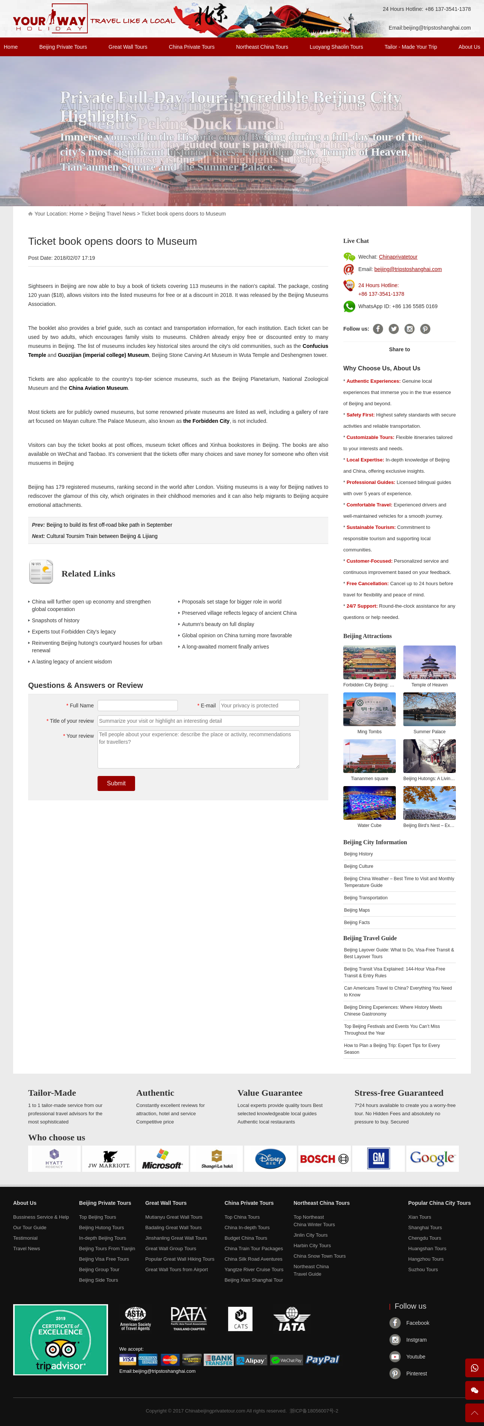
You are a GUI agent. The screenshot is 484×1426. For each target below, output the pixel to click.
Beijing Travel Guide (370, 938)
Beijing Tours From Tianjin (107, 1248)
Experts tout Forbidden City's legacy (74, 632)
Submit (116, 783)
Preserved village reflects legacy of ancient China (239, 613)
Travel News (26, 1248)
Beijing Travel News (112, 214)
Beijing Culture (358, 866)
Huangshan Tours (427, 1248)
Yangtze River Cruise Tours (253, 1269)
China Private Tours (192, 47)
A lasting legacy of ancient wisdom (72, 662)
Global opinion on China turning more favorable (237, 635)
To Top (474, 1416)
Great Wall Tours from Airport (176, 1269)
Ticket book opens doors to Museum (183, 214)
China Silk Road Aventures (253, 1259)
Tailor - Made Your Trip (411, 47)
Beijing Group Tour (99, 1269)
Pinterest (416, 1374)
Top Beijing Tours (97, 1217)
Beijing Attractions (367, 636)
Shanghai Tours (425, 1227)
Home (11, 47)
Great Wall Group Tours (170, 1248)
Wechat (474, 1390)
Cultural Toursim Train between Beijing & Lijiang (102, 536)
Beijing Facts (357, 922)
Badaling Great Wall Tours (173, 1227)
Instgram (416, 1340)
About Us (469, 47)
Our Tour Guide (30, 1227)
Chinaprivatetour (398, 257)
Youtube (415, 1357)
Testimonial (25, 1238)
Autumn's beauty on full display (218, 624)
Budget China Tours (245, 1238)
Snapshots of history (56, 620)
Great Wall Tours (127, 47)
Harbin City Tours (312, 1245)
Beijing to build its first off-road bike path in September (109, 525)
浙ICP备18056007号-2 (314, 1411)
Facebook (417, 1323)
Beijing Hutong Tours (101, 1227)
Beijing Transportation (366, 897)
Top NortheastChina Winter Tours (314, 1220)
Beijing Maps (357, 910)
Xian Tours (419, 1217)
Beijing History (358, 854)
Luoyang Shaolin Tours (336, 47)
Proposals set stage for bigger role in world (231, 602)
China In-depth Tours (246, 1227)
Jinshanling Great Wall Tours (176, 1238)
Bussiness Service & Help (41, 1217)
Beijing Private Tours (63, 47)
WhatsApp (474, 1368)
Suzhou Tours (423, 1269)
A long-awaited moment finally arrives (225, 647)
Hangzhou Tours (425, 1259)
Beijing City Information (375, 842)
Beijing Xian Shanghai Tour (253, 1280)
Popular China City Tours (439, 1203)
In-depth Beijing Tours (102, 1238)
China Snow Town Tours (319, 1256)
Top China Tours (242, 1217)
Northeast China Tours (262, 47)
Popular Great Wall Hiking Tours (179, 1259)
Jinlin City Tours (310, 1235)
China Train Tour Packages (253, 1248)
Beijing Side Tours (98, 1280)
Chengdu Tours (424, 1238)
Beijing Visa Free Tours (104, 1259)
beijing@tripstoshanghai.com (437, 28)
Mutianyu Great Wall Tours (173, 1217)
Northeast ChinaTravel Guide (311, 1270)
